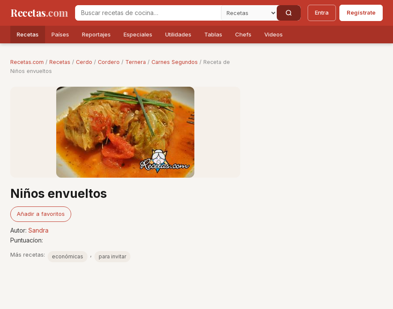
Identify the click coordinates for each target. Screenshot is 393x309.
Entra (322, 12)
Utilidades (178, 34)
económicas (67, 256)
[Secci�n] (249, 13)
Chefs (243, 34)
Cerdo (84, 62)
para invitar (112, 256)
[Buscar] (289, 13)
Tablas (213, 34)
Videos (273, 34)
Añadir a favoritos (41, 213)
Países (60, 34)
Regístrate (361, 12)
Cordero (109, 62)
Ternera (135, 62)
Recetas (28, 34)
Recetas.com (27, 62)
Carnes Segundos (174, 62)
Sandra (38, 230)
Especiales (138, 34)
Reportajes (96, 34)
